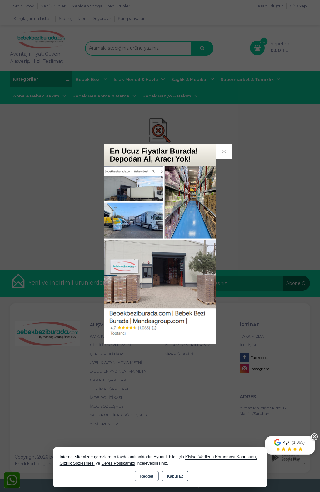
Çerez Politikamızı (118, 463)
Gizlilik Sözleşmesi (77, 463)
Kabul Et (175, 476)
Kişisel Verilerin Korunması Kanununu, (221, 457)
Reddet (146, 476)
